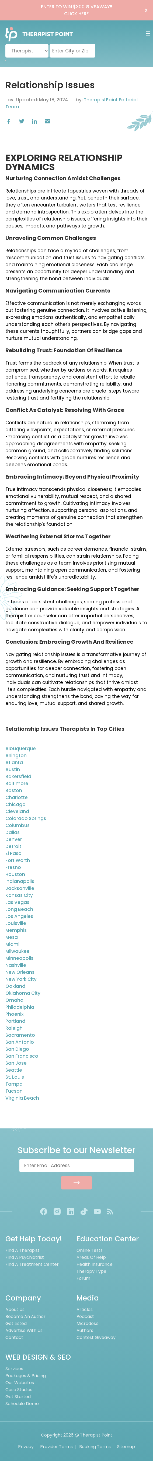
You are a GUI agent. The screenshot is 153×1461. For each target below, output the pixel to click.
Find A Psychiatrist (24, 1257)
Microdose (87, 1323)
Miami (12, 944)
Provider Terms (56, 1447)
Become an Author (25, 1316)
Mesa (11, 937)
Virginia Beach (22, 1098)
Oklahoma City (22, 993)
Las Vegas (17, 902)
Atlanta (14, 762)
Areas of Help (91, 1257)
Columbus (17, 825)
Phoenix (14, 1014)
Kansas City (19, 895)
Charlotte (16, 797)
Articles (84, 1309)
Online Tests (89, 1250)
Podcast (85, 1316)
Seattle (13, 1070)
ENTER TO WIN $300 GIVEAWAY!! (76, 10)
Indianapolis (19, 881)
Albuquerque (20, 748)
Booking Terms (95, 1447)
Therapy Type (91, 1271)
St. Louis (14, 1077)
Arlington (16, 755)
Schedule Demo (22, 1404)
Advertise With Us (24, 1330)
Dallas (12, 832)
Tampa (14, 1084)
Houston (15, 874)
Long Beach (19, 909)
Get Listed (16, 1323)
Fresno (13, 867)
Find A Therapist (22, 1250)
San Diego (17, 1049)
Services (14, 1369)
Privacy (26, 1447)
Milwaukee (17, 951)
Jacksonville (19, 888)
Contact (14, 1337)
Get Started (18, 1397)
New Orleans (19, 972)
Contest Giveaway (96, 1337)
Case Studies (18, 1390)
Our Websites (19, 1383)
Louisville (15, 923)
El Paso (13, 853)
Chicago (15, 804)
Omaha (14, 1000)
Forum (83, 1278)
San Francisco (21, 1056)
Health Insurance (94, 1264)
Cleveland (17, 811)
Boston (13, 790)
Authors (84, 1330)
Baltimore (16, 783)
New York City (21, 979)
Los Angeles (19, 916)
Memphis (16, 930)
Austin (12, 769)
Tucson (14, 1091)
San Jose (16, 1063)
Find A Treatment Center (32, 1264)
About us (15, 1309)
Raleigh (14, 1028)
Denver (13, 839)
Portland (15, 1021)
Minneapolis (19, 958)
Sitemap (126, 1447)
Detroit (13, 846)
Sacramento (20, 1035)
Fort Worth (17, 860)
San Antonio (19, 1042)
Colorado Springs (25, 818)
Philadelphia (19, 1007)
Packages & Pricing (25, 1376)
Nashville (15, 965)
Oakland (15, 986)
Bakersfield (18, 776)
